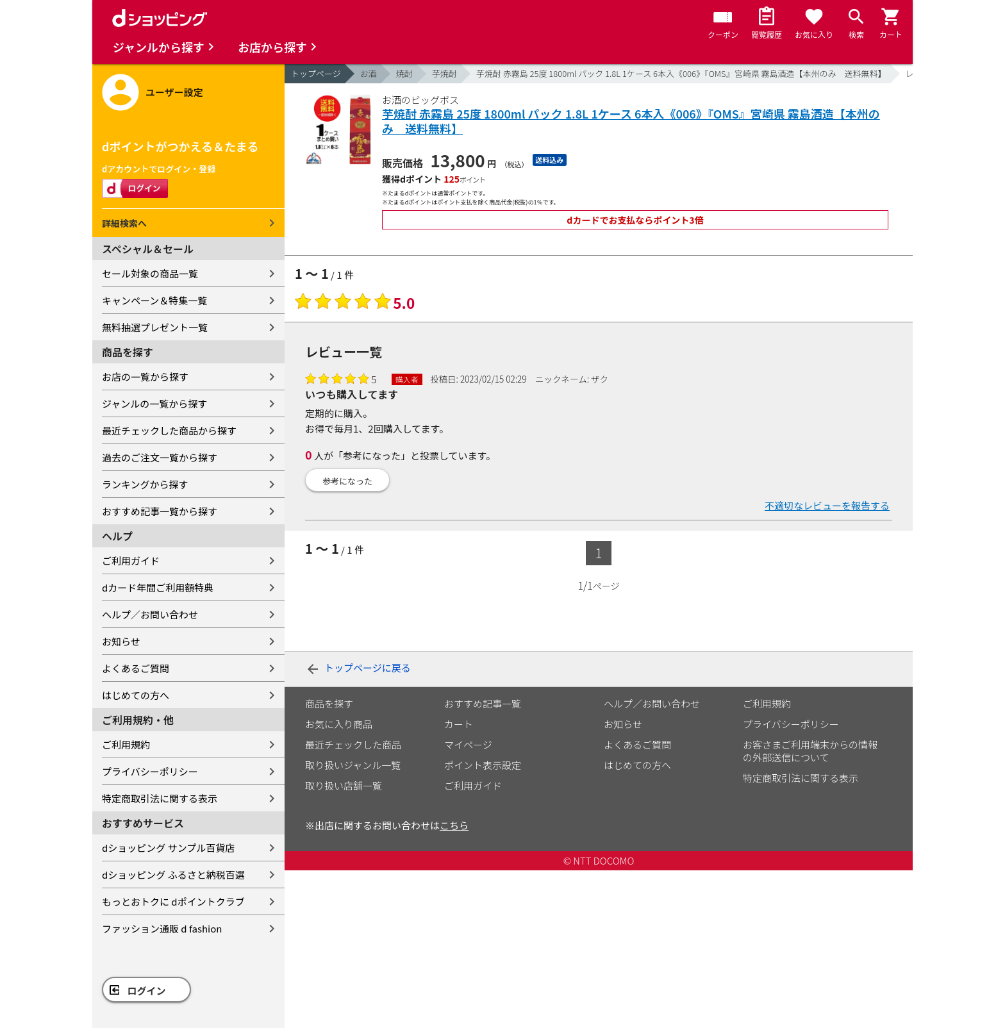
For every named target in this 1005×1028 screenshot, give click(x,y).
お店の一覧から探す (145, 376)
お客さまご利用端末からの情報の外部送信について (810, 751)
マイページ (468, 744)
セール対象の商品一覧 (150, 273)
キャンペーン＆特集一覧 (154, 300)
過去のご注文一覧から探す (159, 457)
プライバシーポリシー (150, 771)
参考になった (347, 481)
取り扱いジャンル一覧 (353, 765)
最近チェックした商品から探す (169, 430)
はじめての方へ (135, 695)
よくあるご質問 (135, 668)
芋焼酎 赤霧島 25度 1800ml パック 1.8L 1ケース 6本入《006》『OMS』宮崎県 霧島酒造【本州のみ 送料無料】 (681, 73)
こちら (454, 825)
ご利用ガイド (131, 560)
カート (458, 724)
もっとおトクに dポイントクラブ (173, 901)
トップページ (316, 73)
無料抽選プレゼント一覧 (155, 327)
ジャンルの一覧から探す (154, 403)
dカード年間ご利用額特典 (157, 587)
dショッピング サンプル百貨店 (168, 847)
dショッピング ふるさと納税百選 (173, 874)
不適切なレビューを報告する (827, 505)
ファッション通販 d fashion (162, 928)
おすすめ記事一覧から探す (159, 511)
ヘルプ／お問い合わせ (150, 614)
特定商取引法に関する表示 (159, 798)
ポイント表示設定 (482, 765)
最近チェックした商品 (353, 744)
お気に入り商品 (338, 724)
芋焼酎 (444, 73)
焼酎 (404, 73)
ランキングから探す (145, 484)
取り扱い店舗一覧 (343, 785)
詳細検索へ (124, 223)
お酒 (368, 73)
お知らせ (121, 641)
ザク (599, 378)
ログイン (147, 990)
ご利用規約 (126, 744)
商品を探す (329, 703)
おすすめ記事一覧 (482, 703)
